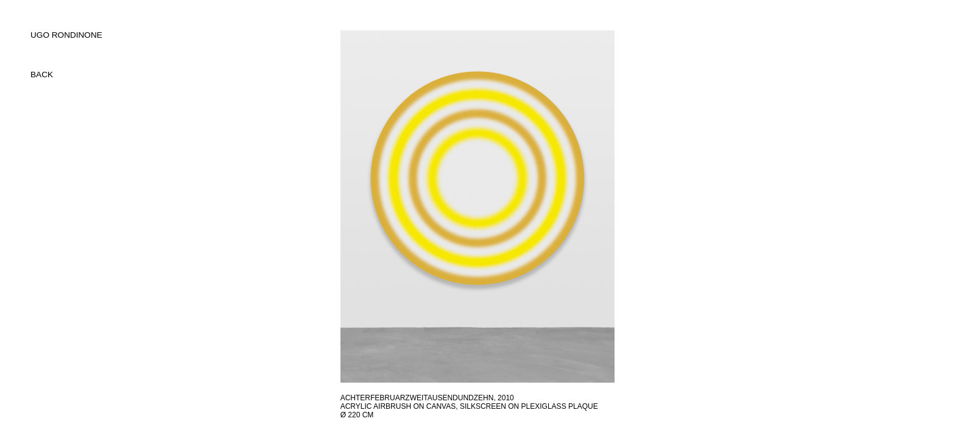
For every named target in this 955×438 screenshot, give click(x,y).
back (41, 74)
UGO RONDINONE (66, 35)
